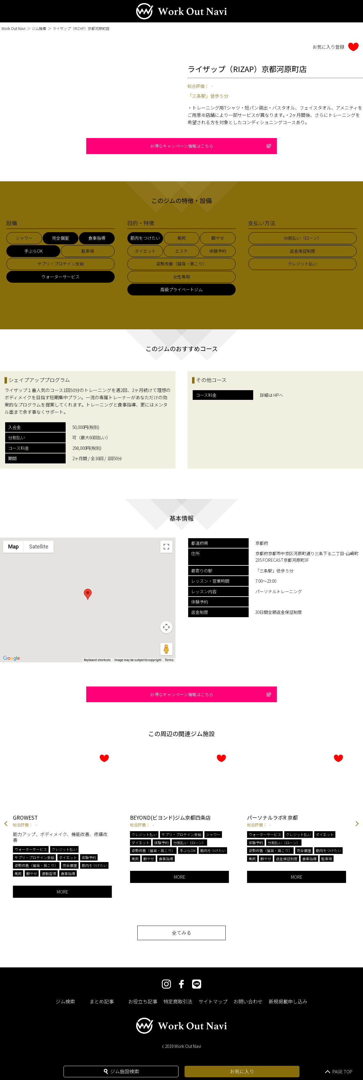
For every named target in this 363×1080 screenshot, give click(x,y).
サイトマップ (212, 1001)
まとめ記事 (102, 1001)
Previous (6, 824)
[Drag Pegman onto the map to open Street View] (166, 649)
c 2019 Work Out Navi (181, 1046)
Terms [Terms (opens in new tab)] (169, 660)
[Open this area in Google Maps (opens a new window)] (11, 658)
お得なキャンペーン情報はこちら (211, 146)
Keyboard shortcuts (97, 660)
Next (357, 824)
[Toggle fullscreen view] (166, 547)
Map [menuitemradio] (13, 546)
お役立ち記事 (142, 1001)
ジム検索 (39, 28)
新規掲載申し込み (288, 1001)
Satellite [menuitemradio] (38, 546)
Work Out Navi (13, 28)
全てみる (181, 932)
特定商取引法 (177, 1001)
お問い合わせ (248, 1001)
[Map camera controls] (166, 627)
